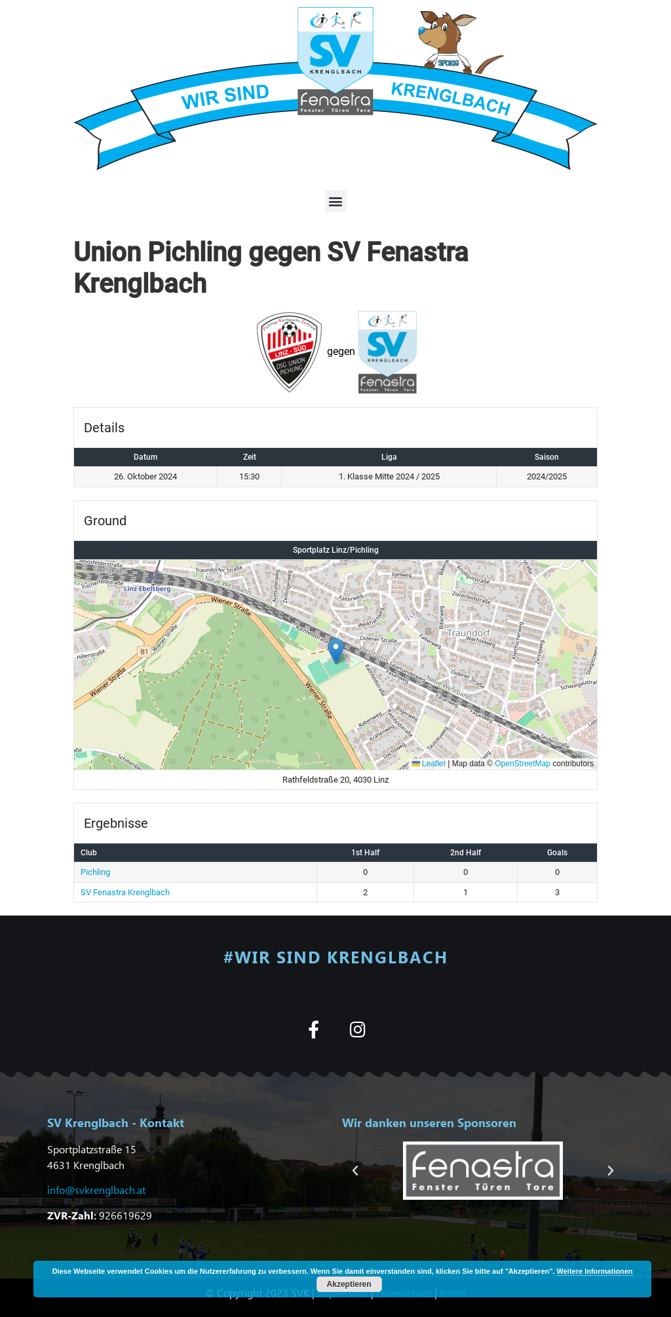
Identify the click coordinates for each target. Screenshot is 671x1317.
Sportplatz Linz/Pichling (336, 550)
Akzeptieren (349, 1284)
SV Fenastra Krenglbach (125, 892)
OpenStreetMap (522, 763)
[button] (336, 201)
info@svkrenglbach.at (96, 1189)
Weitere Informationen (595, 1271)
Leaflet (429, 763)
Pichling (95, 872)
